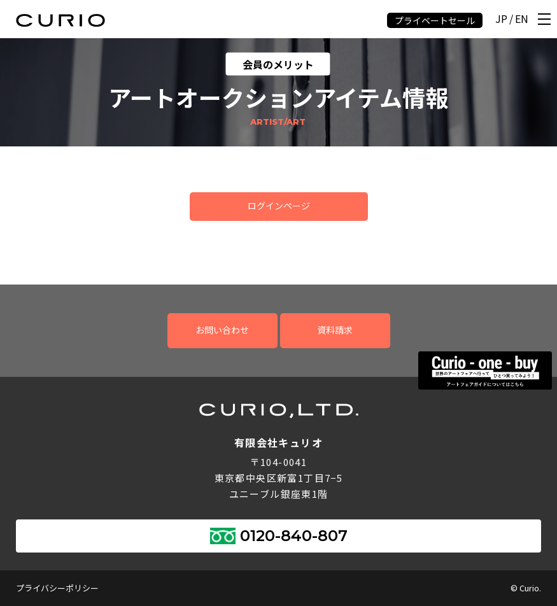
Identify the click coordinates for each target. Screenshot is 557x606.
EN (521, 19)
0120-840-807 (294, 535)
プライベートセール (435, 20)
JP (501, 19)
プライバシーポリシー (57, 588)
